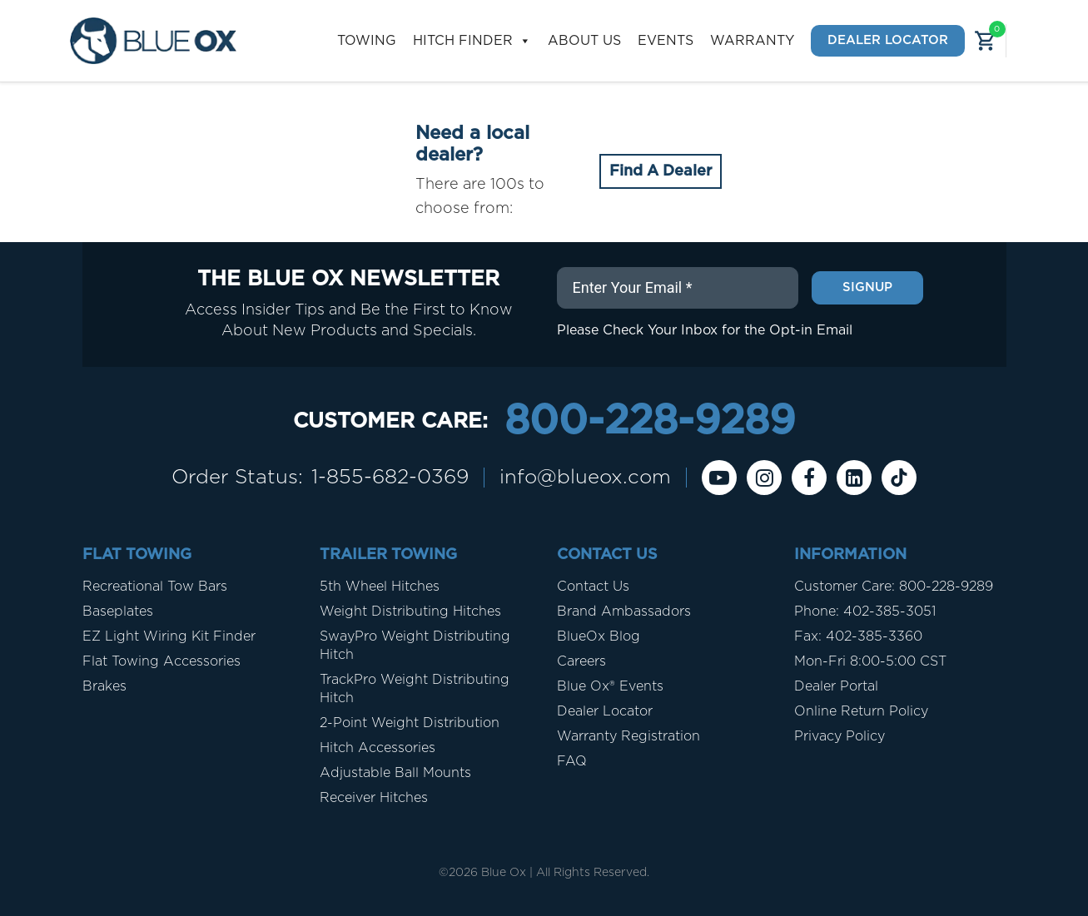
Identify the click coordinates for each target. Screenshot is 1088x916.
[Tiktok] (899, 477)
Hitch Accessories (377, 748)
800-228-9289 (649, 422)
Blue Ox (503, 873)
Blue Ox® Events (610, 686)
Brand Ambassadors (624, 611)
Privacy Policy (839, 736)
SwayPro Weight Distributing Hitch (415, 645)
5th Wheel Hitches (380, 586)
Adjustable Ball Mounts (395, 773)
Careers (581, 661)
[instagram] (764, 477)
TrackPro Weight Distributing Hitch (414, 689)
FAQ (572, 761)
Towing (366, 40)
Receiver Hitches (374, 798)
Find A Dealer (660, 171)
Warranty (752, 40)
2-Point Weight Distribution (409, 723)
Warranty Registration (628, 736)
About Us (584, 40)
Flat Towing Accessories (161, 661)
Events (665, 40)
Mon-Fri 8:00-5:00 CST (870, 661)
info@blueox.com (585, 478)
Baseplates (117, 611)
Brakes (104, 686)
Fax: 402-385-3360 (858, 636)
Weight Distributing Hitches (410, 611)
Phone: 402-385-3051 (865, 611)
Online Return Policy (861, 711)
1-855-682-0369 (390, 478)
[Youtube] (719, 477)
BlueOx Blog (598, 636)
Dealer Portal (836, 686)
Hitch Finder (472, 41)
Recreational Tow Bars (154, 586)
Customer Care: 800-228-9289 (893, 586)
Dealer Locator (887, 40)
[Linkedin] (854, 477)
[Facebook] (809, 477)
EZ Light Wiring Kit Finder (169, 636)
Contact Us (593, 586)
